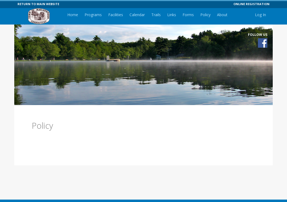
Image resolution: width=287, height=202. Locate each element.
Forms (188, 14)
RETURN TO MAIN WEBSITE (38, 4)
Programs (93, 14)
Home (72, 14)
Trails (156, 14)
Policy (205, 14)
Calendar (137, 14)
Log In (260, 14)
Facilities (115, 14)
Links (171, 14)
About (222, 14)
